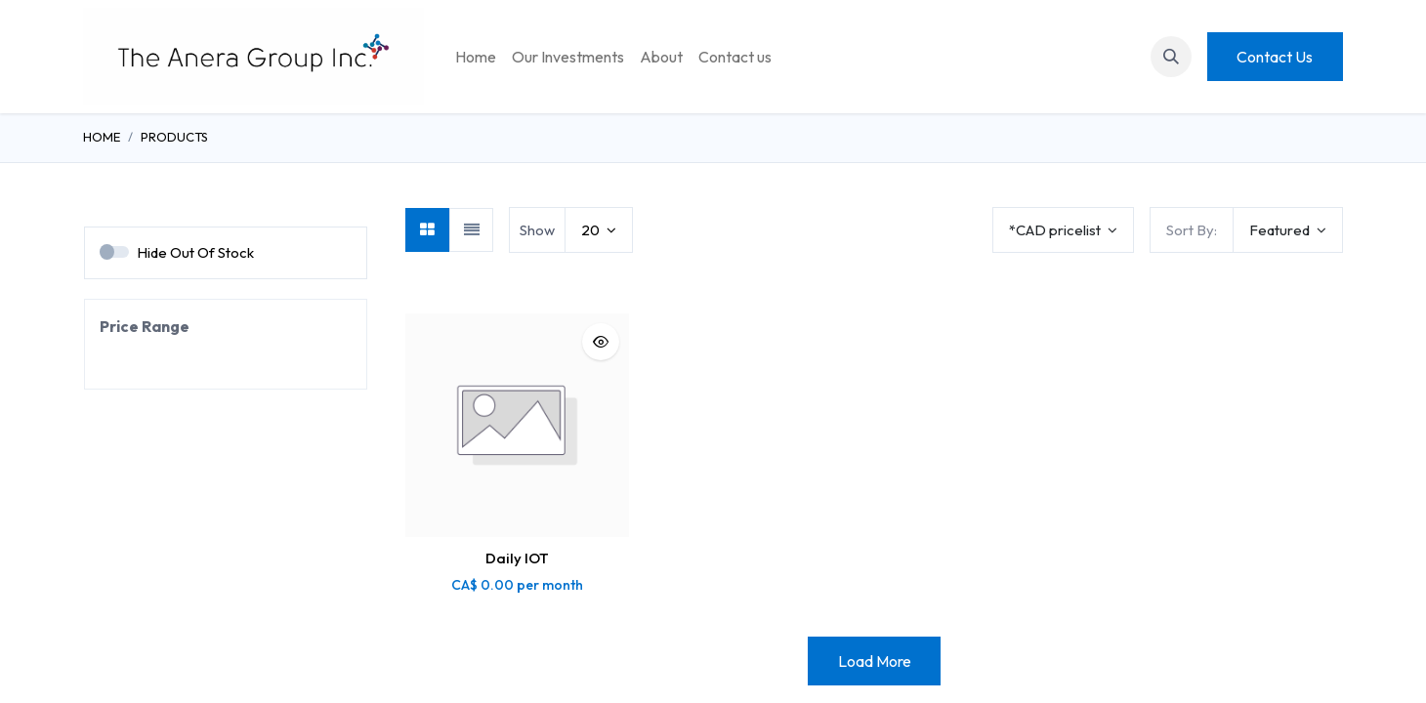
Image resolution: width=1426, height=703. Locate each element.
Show (537, 230)
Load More (874, 661)
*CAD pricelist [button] (1056, 230)
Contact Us (1275, 56)
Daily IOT (517, 558)
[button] (1171, 56)
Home (101, 137)
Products (174, 137)
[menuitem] (475, 56)
